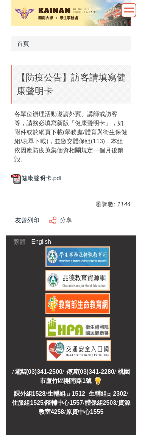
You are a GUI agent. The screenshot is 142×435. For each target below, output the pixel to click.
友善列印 (27, 220)
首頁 (23, 43)
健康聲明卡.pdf (36, 178)
